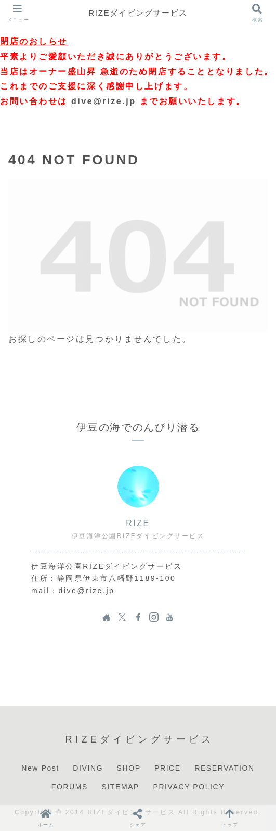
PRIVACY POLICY (189, 787)
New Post (40, 768)
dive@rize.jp (103, 101)
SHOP (129, 768)
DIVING (88, 768)
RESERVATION (224, 768)
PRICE (167, 768)
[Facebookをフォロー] (138, 617)
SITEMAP (120, 787)
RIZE (138, 523)
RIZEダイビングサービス (138, 12)
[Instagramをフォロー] (154, 617)
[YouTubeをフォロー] (169, 617)
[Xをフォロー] (122, 617)
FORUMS (69, 787)
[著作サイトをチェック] (106, 617)
